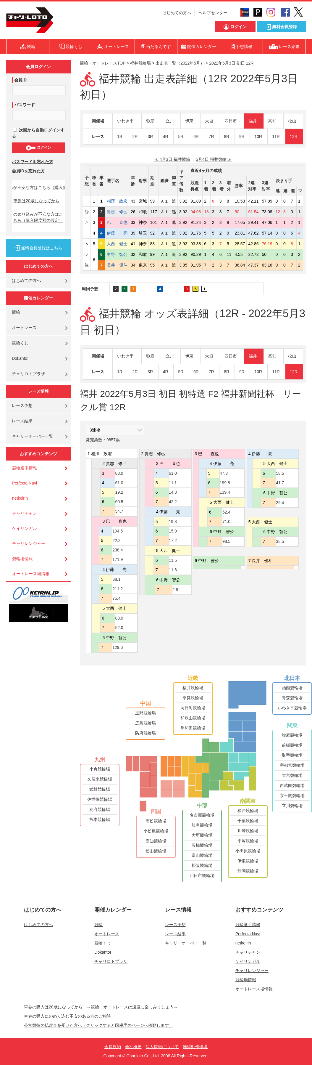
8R (226, 136)
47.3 (224, 473)
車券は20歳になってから (36, 200)
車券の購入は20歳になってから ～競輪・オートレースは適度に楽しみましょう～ (103, 1007)
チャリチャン (24, 513)
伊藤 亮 (117, 233)
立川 (170, 120)
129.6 (117, 647)
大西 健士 (117, 243)
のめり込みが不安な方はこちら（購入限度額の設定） (38, 217)
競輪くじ (20, 343)
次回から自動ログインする (38, 133)
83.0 (119, 618)
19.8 (173, 521)
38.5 (280, 541)
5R (180, 136)
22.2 (116, 540)
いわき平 (125, 120)
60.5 (119, 501)
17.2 (173, 540)
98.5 (226, 541)
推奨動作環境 (195, 1046)
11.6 (173, 569)
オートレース (24, 327)
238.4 (117, 550)
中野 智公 (117, 254)
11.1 (173, 482)
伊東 (189, 120)
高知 (272, 120)
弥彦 (150, 120)
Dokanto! (20, 358)
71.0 (226, 521)
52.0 (119, 627)
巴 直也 (117, 222)
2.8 (175, 589)
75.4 (116, 598)
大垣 (209, 120)
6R (196, 136)
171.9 (117, 559)
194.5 (117, 531)
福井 (253, 120)
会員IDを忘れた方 (28, 171)
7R (211, 136)
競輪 (16, 312)
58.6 (280, 473)
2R (135, 136)
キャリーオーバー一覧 (32, 436)
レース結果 (22, 420)
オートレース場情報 (30, 573)
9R (242, 136)
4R (165, 136)
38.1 (116, 579)
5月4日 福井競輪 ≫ (214, 159)
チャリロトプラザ (28, 373)
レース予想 (22, 405)
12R (294, 136)
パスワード (24, 104)
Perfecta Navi (24, 483)
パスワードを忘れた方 (32, 161)
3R (150, 136)
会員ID (20, 80)
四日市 (230, 120)
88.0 (119, 473)
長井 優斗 (117, 265)
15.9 (173, 531)
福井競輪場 (140, 63)
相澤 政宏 (117, 201)
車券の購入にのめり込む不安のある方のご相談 (67, 1016)
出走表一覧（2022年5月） (180, 63)
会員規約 (112, 1046)
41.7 (280, 482)
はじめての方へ (176, 12)
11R (276, 136)
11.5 (173, 560)
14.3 (173, 492)
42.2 (173, 501)
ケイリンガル (24, 528)
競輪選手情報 (24, 468)
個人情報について (162, 1046)
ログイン (38, 147)
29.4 (280, 502)
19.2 (119, 492)
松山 (292, 120)
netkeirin (20, 498)
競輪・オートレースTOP (102, 63)
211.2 (117, 588)
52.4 (226, 512)
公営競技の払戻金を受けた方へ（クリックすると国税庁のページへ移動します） (98, 1025)
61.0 (119, 482)
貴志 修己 (117, 211)
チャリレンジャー (28, 543)
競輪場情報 (22, 558)
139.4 (225, 492)
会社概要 (133, 1046)
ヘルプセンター (212, 12)
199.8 (225, 482)
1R (119, 136)
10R (258, 136)
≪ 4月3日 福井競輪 (172, 159)
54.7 (119, 511)
